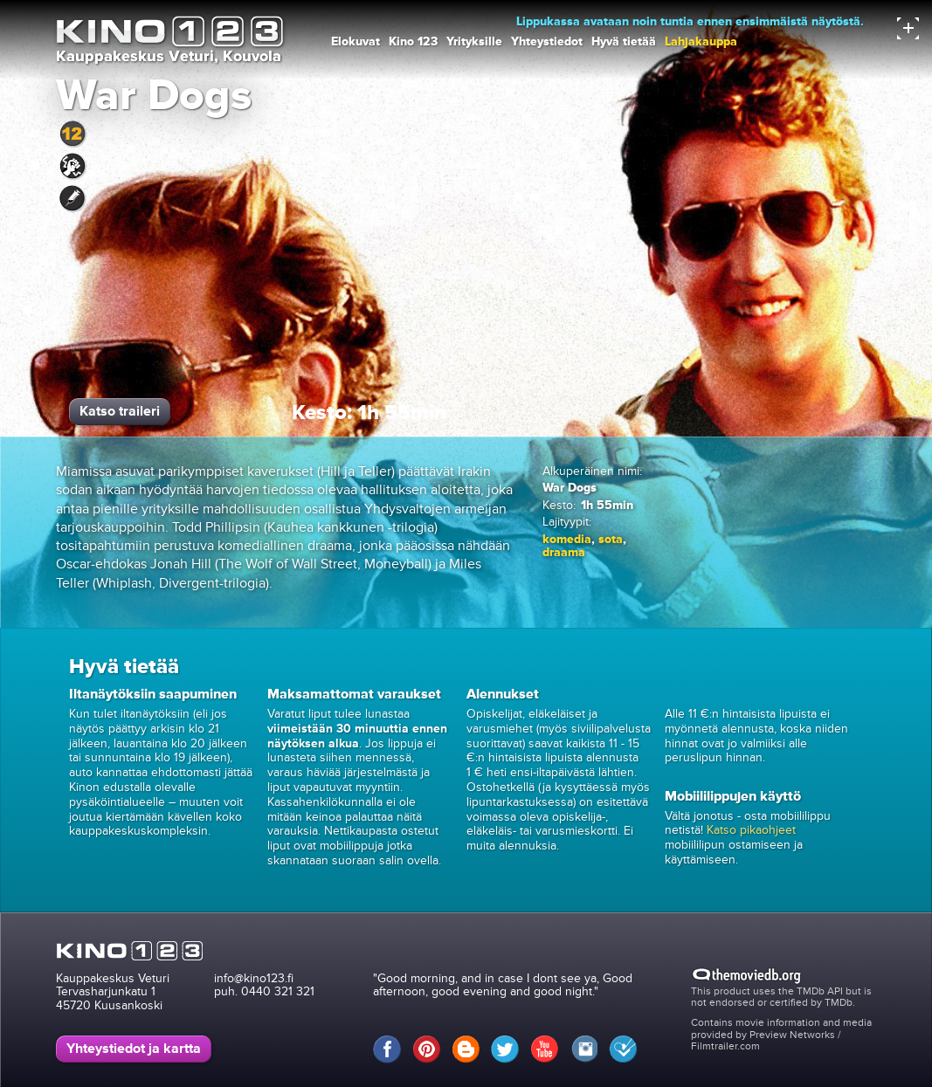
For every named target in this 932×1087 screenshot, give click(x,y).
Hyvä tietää (623, 41)
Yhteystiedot (547, 41)
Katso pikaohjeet (751, 829)
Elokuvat (355, 41)
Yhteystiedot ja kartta (133, 1048)
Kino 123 (413, 41)
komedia (566, 539)
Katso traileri (119, 411)
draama (563, 552)
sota (610, 539)
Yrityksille (474, 41)
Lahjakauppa (701, 41)
